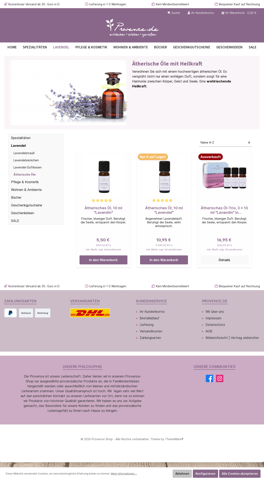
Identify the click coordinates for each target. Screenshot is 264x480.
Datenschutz (215, 325)
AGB (208, 331)
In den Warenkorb (103, 260)
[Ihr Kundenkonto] (198, 12)
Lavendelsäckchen (26, 160)
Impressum (214, 318)
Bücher (16, 197)
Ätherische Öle (23, 174)
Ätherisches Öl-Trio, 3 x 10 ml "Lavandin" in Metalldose (224, 210)
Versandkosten (151, 331)
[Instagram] (219, 383)
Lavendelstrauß (23, 153)
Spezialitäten (21, 138)
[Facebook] (209, 383)
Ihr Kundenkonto (152, 312)
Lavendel (18, 146)
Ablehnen (185, 473)
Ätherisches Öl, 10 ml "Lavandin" (103, 210)
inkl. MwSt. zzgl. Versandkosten (103, 249)
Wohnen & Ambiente (26, 190)
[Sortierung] (225, 142)
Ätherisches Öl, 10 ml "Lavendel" (164, 210)
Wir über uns (215, 312)
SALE (15, 221)
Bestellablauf (149, 318)
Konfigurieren (208, 473)
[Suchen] (171, 12)
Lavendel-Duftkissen (27, 167)
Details (224, 260)
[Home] (12, 47)
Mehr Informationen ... (118, 473)
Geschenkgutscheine (27, 205)
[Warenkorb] (239, 12)
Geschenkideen (23, 213)
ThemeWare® (173, 444)
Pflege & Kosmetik (25, 182)
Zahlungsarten (151, 338)
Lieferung (147, 325)
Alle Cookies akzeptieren (241, 473)
